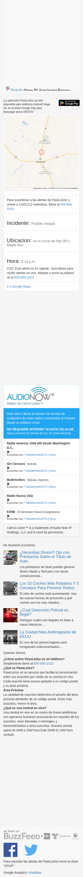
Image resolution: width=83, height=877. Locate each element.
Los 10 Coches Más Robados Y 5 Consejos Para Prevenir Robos (49, 585)
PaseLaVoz (17, 89)
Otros (52, 454)
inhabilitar (35, 872)
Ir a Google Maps (19, 286)
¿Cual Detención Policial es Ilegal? (44, 612)
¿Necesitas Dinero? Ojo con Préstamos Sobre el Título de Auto (45, 557)
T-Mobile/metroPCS (35, 454)
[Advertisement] (41, 41)
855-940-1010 (23, 277)
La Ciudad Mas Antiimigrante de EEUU (48, 634)
